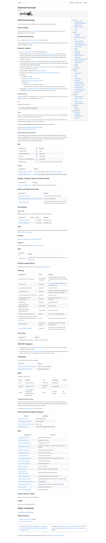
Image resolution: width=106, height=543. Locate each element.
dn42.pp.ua (71, 528)
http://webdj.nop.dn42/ (24, 446)
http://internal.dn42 (23, 473)
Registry (77, 93)
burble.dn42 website (29, 408)
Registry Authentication (80, 23)
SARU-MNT (31, 528)
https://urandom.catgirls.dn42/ (26, 481)
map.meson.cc (49, 67)
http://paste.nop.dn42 (24, 461)
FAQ (76, 28)
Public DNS (77, 80)
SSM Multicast (78, 46)
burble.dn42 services (57, 171)
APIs (76, 100)
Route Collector (78, 91)
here (38, 497)
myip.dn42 (29, 76)
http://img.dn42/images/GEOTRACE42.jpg (32, 127)
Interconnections (79, 98)
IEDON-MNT (26, 530)
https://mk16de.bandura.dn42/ (26, 424)
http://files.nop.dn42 (24, 220)
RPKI (76, 76)
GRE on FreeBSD (79, 41)
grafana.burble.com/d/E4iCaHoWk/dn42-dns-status (47, 72)
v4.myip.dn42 (30, 78)
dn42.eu (69, 526)
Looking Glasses (26, 52)
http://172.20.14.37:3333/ (25, 369)
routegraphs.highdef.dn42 (33, 88)
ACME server (31, 43)
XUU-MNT (42, 526)
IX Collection (78, 78)
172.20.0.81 (38, 78)
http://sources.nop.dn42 (25, 443)
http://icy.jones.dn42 (24, 202)
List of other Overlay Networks (25, 512)
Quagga (77, 109)
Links (76, 30)
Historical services (79, 103)
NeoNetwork (24, 489)
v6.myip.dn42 (30, 80)
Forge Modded (55, 283)
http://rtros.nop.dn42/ (24, 463)
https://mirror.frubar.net (25, 519)
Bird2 (76, 50)
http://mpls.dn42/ (23, 469)
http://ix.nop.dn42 (23, 466)
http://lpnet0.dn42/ (23, 426)
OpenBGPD (77, 53)
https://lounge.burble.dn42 (25, 171)
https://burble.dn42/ (24, 418)
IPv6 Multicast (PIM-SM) (81, 44)
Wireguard (77, 34)
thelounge (36, 171)
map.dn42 (33, 54)
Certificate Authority (80, 89)
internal (19, 10)
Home (20, 2)
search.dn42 (34, 31)
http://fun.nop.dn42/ (24, 450)
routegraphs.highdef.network (51, 88)
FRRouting (77, 52)
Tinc (76, 39)
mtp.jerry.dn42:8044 (38, 245)
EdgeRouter (78, 57)
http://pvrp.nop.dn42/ (24, 452)
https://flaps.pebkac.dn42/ (25, 484)
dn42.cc (56, 528)
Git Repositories (79, 116)
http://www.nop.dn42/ (24, 437)
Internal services (79, 96)
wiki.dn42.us (74, 526)
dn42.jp (83, 528)
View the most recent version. (57, 535)
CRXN (29, 489)
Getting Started (78, 21)
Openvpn (77, 35)
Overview (72, 2)
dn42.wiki (65, 528)
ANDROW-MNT (38, 528)
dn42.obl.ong (78, 528)
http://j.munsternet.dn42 (25, 185)
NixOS (76, 66)
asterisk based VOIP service (37, 347)
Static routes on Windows (81, 59)
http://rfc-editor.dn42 (24, 222)
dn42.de (80, 526)
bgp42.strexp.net (50, 61)
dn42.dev (64, 526)
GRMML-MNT (36, 526)
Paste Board (78, 112)
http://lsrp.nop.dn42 (24, 455)
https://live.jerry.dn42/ (24, 196)
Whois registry (78, 73)
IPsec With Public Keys (80, 37)
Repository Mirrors (45, 267)
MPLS (76, 48)
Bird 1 (76, 107)
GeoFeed (77, 68)
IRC (76, 71)
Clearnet (21, 487)
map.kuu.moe (52, 54)
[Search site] (45, 3)
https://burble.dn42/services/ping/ (27, 366)
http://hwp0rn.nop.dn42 (25, 458)
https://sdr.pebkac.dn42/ (25, 479)
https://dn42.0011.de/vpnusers (25, 232)
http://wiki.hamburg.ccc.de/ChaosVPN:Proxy (30, 239)
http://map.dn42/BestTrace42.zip (28, 129)
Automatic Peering (79, 84)
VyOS (76, 64)
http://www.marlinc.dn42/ (25, 421)
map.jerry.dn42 (36, 67)
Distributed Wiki (79, 87)
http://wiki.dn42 (22, 471)
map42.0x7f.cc (45, 54)
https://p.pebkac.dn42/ (24, 476)
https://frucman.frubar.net (26, 521)
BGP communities (79, 27)
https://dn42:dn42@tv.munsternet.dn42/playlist (30, 198)
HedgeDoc (77, 114)
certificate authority (33, 40)
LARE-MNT (25, 528)
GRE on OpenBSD (79, 43)
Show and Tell (78, 101)
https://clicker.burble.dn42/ (25, 328)
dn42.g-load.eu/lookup (40, 70)
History (85, 2)
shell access (21, 320)
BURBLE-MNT (29, 526)
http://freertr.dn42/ (23, 440)
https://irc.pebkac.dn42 (24, 174)
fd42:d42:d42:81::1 (39, 80)
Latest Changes (78, 2)
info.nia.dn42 (37, 61)
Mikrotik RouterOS (79, 55)
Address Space (78, 25)
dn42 (24, 487)
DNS (76, 75)
